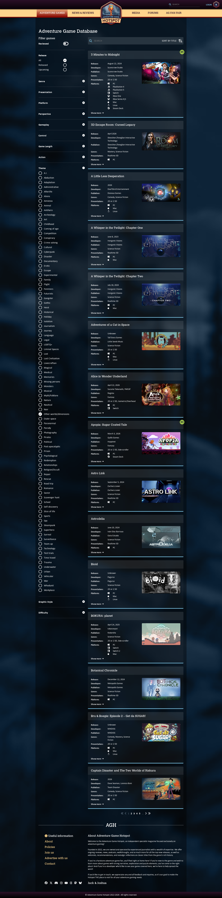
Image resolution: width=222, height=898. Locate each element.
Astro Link (98, 473)
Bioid (94, 564)
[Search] (184, 4)
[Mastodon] (75, 883)
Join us (49, 852)
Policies (50, 847)
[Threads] (71, 883)
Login (209, 4)
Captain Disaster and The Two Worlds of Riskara (123, 770)
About (49, 841)
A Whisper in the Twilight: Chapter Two (117, 276)
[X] (51, 883)
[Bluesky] (80, 883)
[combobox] (184, 4)
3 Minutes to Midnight (105, 54)
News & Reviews (83, 12)
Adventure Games (52, 12)
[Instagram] (61, 883)
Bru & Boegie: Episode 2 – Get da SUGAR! (118, 716)
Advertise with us (56, 858)
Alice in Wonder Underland (109, 376)
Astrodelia (98, 519)
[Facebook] (46, 883)
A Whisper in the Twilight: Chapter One (117, 228)
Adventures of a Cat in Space (110, 325)
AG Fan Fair (173, 12)
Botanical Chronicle (104, 670)
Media (136, 12)
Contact (50, 863)
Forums (153, 12)
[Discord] (56, 883)
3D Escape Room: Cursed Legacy (113, 124)
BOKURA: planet (102, 616)
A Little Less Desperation (107, 176)
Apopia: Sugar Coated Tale (109, 424)
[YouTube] (66, 883)
